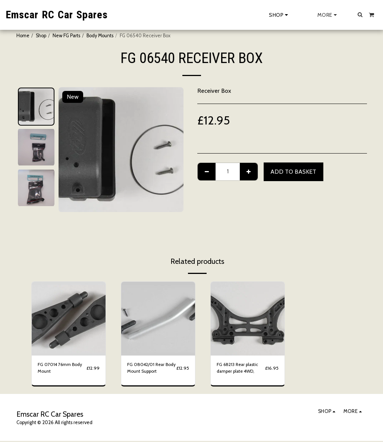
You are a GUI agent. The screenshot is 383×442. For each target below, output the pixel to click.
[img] (69, 319)
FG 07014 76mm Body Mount (61, 368)
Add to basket (293, 171)
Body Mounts (100, 35)
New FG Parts (66, 35)
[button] (360, 14)
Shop (41, 35)
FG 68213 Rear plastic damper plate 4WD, (239, 368)
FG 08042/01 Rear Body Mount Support (148, 368)
